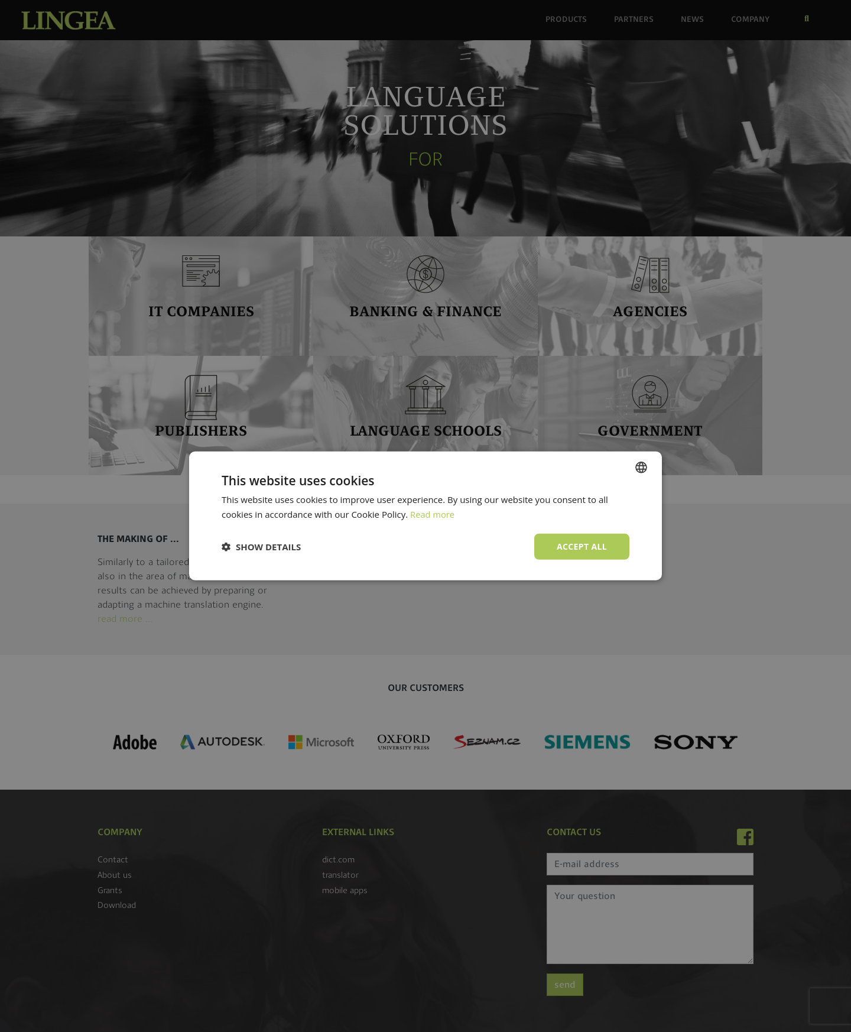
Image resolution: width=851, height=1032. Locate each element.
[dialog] (425, 516)
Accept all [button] (582, 546)
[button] (261, 546)
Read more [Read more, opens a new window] (433, 514)
